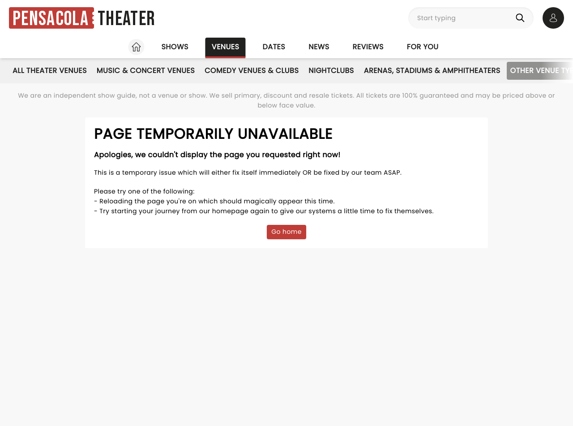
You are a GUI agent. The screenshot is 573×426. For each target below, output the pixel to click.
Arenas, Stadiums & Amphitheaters (432, 70)
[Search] (522, 18)
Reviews (368, 47)
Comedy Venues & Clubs (252, 70)
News (318, 47)
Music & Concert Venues (146, 70)
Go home (286, 231)
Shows (174, 47)
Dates (273, 47)
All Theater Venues (50, 70)
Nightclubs (331, 70)
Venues (225, 47)
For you (423, 47)
